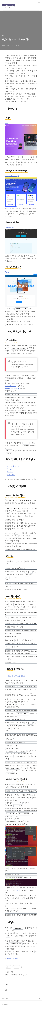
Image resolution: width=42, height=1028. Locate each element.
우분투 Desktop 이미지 (14, 466)
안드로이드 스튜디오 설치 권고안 (16, 676)
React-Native (9, 227)
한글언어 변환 (11, 475)
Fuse (6, 123)
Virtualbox (10, 472)
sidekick (18, 890)
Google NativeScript (12, 176)
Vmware (9, 469)
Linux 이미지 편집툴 (12, 958)
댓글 (6, 990)
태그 (10, 7)
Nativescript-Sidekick (12, 388)
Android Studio (10, 386)
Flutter (7, 272)
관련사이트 (5, 998)
